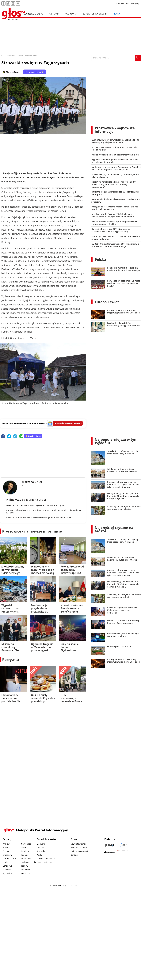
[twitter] (9, 436)
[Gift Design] (122, 852)
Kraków (6, 844)
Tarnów (24, 866)
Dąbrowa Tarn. (9, 858)
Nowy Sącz (26, 844)
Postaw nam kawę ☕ (34, 72)
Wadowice (25, 869)
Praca (116, 13)
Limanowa (7, 866)
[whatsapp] (21, 436)
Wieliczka (25, 873)
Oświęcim (25, 851)
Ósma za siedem (44, 862)
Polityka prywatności (79, 851)
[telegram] (15, 436)
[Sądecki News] (122, 845)
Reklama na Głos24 (79, 847)
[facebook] (3, 436)
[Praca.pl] (109, 845)
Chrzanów (7, 855)
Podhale (25, 855)
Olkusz (24, 847)
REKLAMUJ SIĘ (132, 3)
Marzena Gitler (12, 72)
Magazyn (41, 844)
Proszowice (26, 858)
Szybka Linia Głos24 (95, 13)
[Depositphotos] (109, 852)
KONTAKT (120, 3)
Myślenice (7, 873)
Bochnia (6, 847)
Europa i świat (107, 302)
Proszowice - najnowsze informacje (32, 531)
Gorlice (6, 862)
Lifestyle (40, 847)
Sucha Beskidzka (28, 862)
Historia (54, 13)
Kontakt (74, 855)
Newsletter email (78, 844)
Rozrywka (71, 13)
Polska (100, 259)
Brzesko (6, 851)
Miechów (7, 869)
